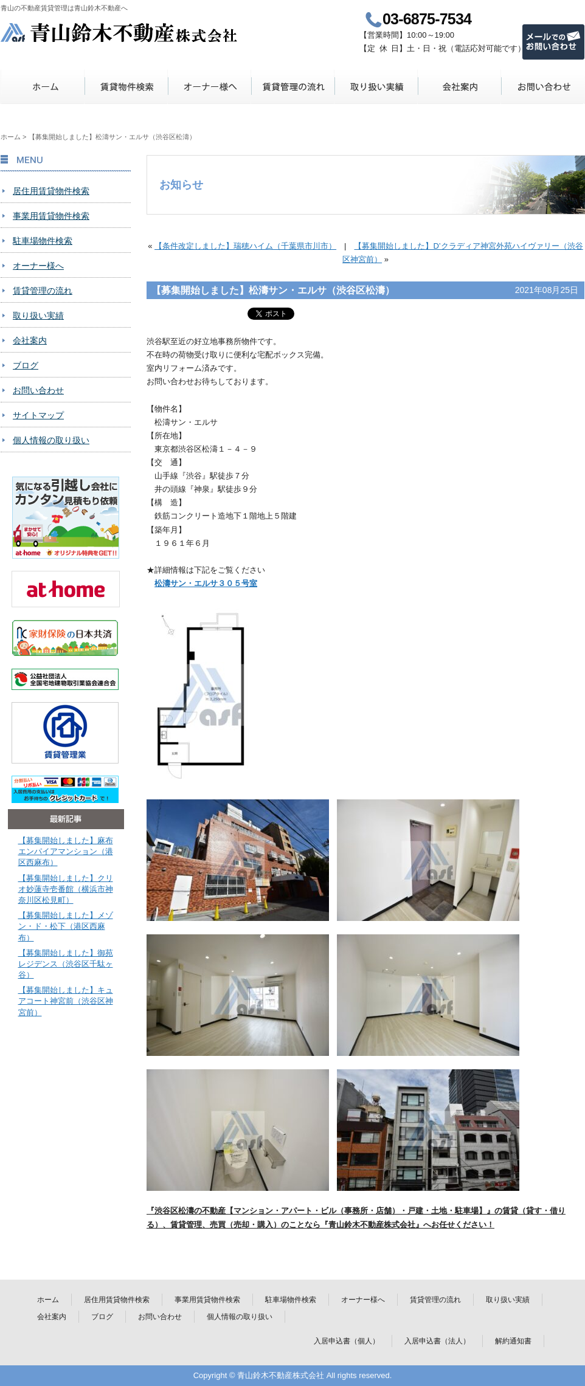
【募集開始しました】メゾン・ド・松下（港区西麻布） (65, 926)
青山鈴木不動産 (119, 32)
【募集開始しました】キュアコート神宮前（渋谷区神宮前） (65, 1000)
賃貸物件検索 (126, 86)
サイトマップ (38, 415)
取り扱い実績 (376, 86)
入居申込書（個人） (346, 1341)
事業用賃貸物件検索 (51, 216)
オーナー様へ (209, 86)
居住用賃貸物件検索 (51, 191)
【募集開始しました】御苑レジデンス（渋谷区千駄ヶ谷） (65, 963)
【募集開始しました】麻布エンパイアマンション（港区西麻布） (65, 851)
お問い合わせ (542, 86)
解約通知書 (513, 1341)
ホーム (43, 86)
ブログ (25, 365)
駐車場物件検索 (42, 241)
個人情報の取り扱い (51, 440)
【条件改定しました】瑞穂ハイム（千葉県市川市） (245, 245)
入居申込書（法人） (437, 1341)
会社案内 (459, 86)
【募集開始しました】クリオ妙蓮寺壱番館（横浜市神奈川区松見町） (65, 889)
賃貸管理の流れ (292, 86)
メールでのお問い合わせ (553, 42)
